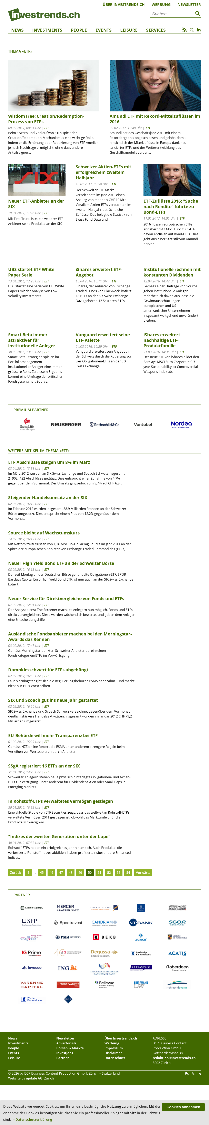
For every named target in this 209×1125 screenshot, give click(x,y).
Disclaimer (113, 1053)
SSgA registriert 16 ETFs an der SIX (44, 766)
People (79, 30)
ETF (46, 128)
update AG (34, 1078)
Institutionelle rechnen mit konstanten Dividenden (172, 272)
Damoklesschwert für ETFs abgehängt (48, 670)
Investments (47, 30)
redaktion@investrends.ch (174, 1058)
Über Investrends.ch (124, 4)
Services (156, 30)
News (17, 30)
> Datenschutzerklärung (32, 1119)
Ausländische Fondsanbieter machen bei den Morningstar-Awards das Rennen (70, 636)
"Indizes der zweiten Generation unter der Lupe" (59, 836)
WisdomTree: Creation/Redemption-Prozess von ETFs (46, 118)
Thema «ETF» (20, 51)
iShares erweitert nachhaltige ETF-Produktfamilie (161, 340)
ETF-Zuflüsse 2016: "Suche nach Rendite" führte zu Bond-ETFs (170, 206)
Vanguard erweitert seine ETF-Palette (103, 337)
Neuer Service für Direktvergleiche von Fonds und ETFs (66, 598)
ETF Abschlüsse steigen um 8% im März (49, 462)
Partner (21, 894)
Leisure (129, 30)
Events (104, 30)
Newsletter (189, 4)
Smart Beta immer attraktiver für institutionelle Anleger (31, 340)
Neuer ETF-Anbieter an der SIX (36, 203)
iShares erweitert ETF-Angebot (99, 272)
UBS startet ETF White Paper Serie (31, 272)
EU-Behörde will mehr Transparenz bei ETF (53, 735)
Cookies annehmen (183, 1107)
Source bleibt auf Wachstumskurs (44, 533)
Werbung (161, 4)
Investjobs (64, 1053)
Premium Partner (31, 409)
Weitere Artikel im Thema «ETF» (39, 450)
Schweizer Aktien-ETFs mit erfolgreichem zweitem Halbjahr (103, 172)
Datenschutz (114, 1058)
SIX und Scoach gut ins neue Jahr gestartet (53, 700)
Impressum (113, 1048)
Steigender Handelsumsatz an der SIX (47, 497)
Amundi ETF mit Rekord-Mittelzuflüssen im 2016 (155, 118)
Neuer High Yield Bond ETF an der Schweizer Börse (61, 563)
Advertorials (66, 1043)
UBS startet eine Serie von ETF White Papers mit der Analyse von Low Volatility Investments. (36, 291)
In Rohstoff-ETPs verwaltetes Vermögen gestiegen (60, 801)
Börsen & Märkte (70, 1048)
